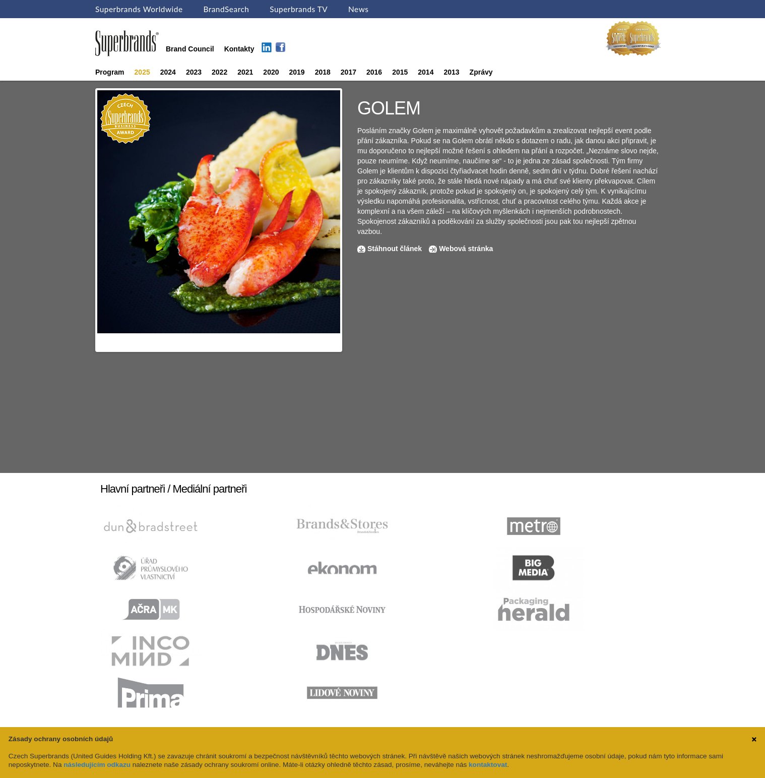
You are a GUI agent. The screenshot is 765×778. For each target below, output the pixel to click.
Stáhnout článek (394, 249)
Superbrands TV (299, 9)
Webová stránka (466, 249)
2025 (142, 72)
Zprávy (481, 72)
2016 (374, 72)
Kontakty (239, 49)
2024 (168, 72)
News (358, 9)
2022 (219, 72)
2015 (400, 72)
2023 (194, 72)
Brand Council (190, 49)
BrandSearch (226, 9)
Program (109, 72)
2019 (297, 72)
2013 (451, 72)
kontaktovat (488, 764)
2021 (245, 72)
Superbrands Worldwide (139, 9)
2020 (271, 72)
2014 (425, 72)
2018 (323, 72)
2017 (348, 72)
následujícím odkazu (97, 764)
